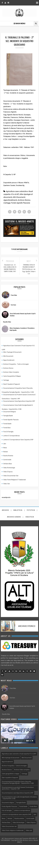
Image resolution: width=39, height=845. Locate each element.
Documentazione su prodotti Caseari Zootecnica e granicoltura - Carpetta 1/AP (19, 395)
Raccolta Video (7, 322)
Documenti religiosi (9, 411)
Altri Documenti (19, 197)
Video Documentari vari (10, 475)
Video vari (6, 483)
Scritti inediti (7, 459)
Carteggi (6, 203)
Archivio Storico (24, 200)
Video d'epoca (7, 471)
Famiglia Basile (8, 415)
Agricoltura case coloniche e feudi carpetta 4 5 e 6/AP (18, 346)
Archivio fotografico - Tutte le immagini (16, 364)
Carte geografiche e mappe (12, 376)
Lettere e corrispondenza (11, 435)
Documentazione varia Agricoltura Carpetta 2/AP (19, 401)
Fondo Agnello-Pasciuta (20, 203)
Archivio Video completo (11, 372)
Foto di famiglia (8, 431)
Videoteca (29, 517)
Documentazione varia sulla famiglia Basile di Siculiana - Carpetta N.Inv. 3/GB (17, 405)
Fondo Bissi (7, 427)
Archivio (5, 510)
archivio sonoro (14, 517)
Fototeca (31, 510)
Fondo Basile (7, 423)
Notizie (5, 451)
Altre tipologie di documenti (12, 352)
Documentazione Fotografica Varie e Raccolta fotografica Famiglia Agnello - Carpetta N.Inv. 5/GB (18, 388)
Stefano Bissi (7, 463)
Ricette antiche (8, 455)
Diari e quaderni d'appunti (11, 384)
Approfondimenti (10, 200)
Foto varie (13, 305)
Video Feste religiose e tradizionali (14, 479)
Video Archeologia (9, 467)
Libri (4, 443)
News (5, 447)
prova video (14, 295)
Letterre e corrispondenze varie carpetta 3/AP (18, 439)
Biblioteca (18, 510)
